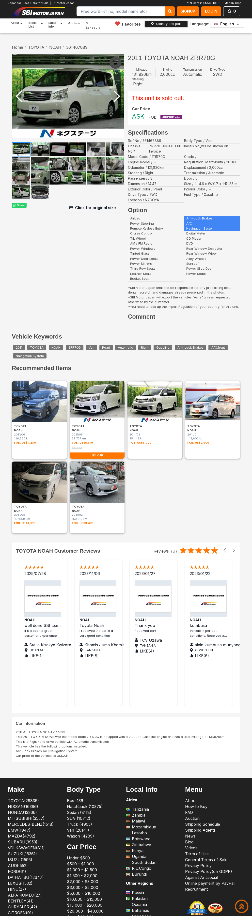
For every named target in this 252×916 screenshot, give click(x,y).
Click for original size (92, 207)
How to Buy (196, 710)
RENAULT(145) (22, 863)
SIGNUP (188, 11)
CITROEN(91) (20, 816)
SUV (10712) (78, 722)
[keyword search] (170, 11)
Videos (191, 751)
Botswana (138, 742)
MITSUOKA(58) (23, 846)
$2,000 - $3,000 (82, 785)
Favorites (128, 24)
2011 (19, 347)
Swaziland (138, 826)
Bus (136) (76, 704)
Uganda (136, 760)
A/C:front (218, 347)
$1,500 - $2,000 (82, 779)
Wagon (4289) (80, 739)
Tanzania (137, 713)
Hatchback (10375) (85, 710)
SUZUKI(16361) (22, 757)
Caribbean (138, 820)
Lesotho (136, 736)
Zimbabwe (138, 748)
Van (91, 347)
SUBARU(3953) (22, 745)
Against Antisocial (201, 781)
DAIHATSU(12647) (26, 781)
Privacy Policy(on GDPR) (208, 775)
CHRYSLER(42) (22, 810)
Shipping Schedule (93, 25)
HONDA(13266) (22, 716)
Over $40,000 (80, 820)
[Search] (121, 11)
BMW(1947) (19, 733)
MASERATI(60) (22, 840)
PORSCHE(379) (22, 857)
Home (17, 47)
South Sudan (141, 766)
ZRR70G (74, 347)
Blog (189, 745)
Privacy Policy (198, 769)
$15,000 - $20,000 (84, 809)
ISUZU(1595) (20, 763)
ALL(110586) (19, 887)
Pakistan (137, 802)
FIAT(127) (17, 822)
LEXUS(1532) (20, 787)
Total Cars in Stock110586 (203, 3)
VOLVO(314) (19, 881)
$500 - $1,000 (80, 767)
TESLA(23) (18, 875)
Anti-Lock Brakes (190, 347)
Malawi (135, 724)
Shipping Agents (200, 733)
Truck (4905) (79, 728)
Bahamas (137, 814)
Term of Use (197, 757)
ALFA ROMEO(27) (25, 798)
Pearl (106, 347)
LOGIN (211, 11)
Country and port (166, 24)
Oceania (136, 808)
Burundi (136, 778)
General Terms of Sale (206, 763)
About (191, 704)
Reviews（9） (166, 454)
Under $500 (78, 761)
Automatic (125, 347)
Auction (74, 23)
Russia (135, 796)
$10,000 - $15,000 (84, 803)
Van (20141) (78, 733)
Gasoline (163, 347)
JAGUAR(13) (20, 828)
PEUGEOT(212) (22, 852)
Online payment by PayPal (210, 787)
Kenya (134, 754)
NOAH (55, 47)
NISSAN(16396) (23, 710)
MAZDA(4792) (21, 739)
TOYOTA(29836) (23, 704)
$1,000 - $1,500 (82, 773)
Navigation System (30, 356)
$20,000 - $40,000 (85, 814)
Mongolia (137, 832)
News (190, 739)
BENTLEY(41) (21, 804)
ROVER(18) (18, 869)
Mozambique (141, 730)
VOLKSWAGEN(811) (26, 751)
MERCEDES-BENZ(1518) (31, 728)
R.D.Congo (138, 772)
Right (144, 347)
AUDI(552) (18, 769)
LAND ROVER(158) (25, 834)
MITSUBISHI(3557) (26, 722)
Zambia (135, 718)
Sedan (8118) (79, 716)
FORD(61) (17, 775)
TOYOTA (36, 47)
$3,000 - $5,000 (82, 791)
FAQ (189, 716)
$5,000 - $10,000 (83, 797)
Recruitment (196, 793)
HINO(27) (17, 793)
